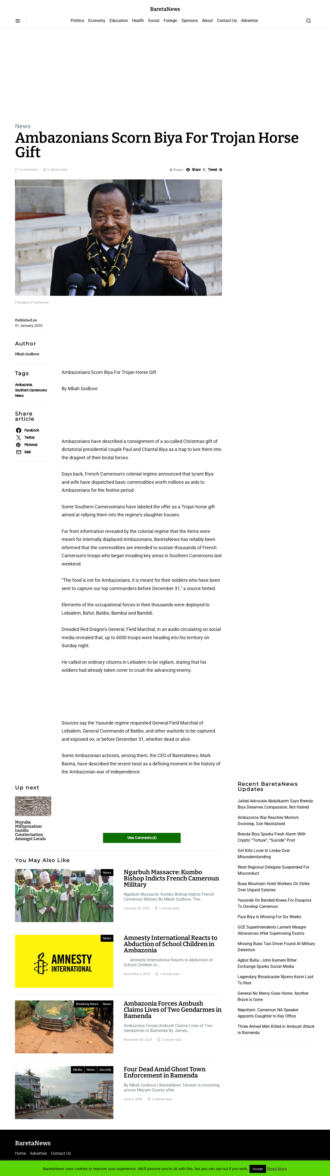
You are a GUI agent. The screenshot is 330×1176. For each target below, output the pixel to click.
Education (118, 20)
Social (153, 20)
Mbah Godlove (27, 354)
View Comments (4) (141, 838)
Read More (277, 1168)
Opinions (189, 20)
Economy (96, 20)
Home (20, 1153)
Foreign (170, 20)
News (23, 126)
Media (77, 1070)
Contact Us (227, 20)
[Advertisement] (165, 75)
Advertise (249, 20)
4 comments (28, 169)
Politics (77, 20)
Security (105, 1070)
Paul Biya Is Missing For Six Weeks (269, 916)
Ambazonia (23, 385)
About (207, 20)
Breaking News (87, 1004)
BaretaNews (165, 9)
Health (138, 20)
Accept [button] (258, 1169)
